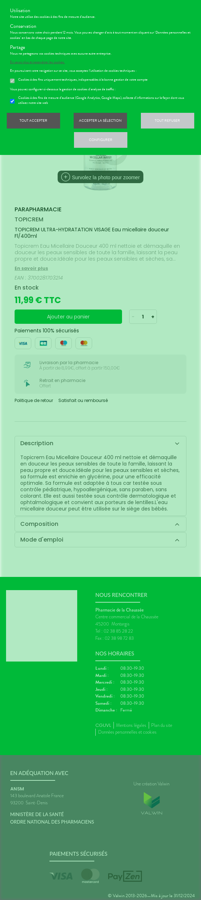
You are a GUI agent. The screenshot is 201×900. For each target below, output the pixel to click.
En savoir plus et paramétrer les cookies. (37, 62)
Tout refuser (167, 120)
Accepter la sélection (100, 120)
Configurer (100, 139)
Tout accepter (33, 120)
